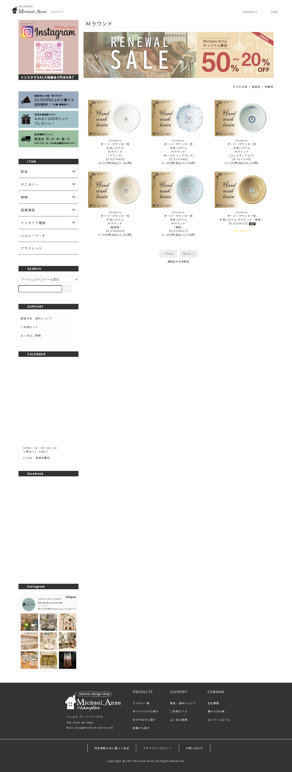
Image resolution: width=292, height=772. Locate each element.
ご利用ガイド (29, 327)
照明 (24, 197)
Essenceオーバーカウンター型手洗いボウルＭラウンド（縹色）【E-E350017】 (178, 221)
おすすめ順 (240, 86)
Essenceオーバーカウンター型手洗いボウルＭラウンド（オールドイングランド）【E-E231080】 (178, 149)
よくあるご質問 (31, 335)
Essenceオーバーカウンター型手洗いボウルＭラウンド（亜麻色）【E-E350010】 (115, 221)
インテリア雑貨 (33, 222)
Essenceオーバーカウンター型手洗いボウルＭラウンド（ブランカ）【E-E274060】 (115, 149)
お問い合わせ (194, 748)
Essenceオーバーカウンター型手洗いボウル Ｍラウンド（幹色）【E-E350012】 (242, 217)
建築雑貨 (28, 210)
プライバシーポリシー (157, 748)
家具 (24, 171)
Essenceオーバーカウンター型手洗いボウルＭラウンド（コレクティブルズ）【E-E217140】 (241, 149)
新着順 (269, 86)
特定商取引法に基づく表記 (111, 748)
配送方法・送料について (36, 318)
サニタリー (30, 184)
